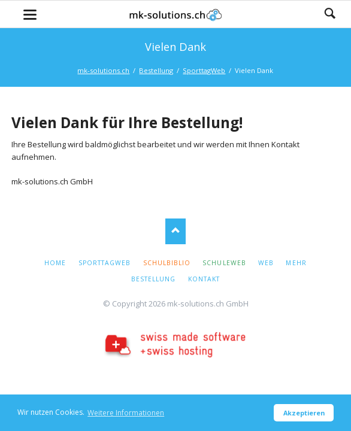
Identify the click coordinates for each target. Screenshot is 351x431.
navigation (30, 14)
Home (55, 263)
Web (266, 263)
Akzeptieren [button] (304, 412)
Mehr (296, 263)
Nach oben (175, 231)
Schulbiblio (166, 263)
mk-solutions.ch (103, 70)
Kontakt (204, 279)
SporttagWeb (204, 70)
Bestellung (156, 70)
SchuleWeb (224, 263)
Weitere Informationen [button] (125, 413)
